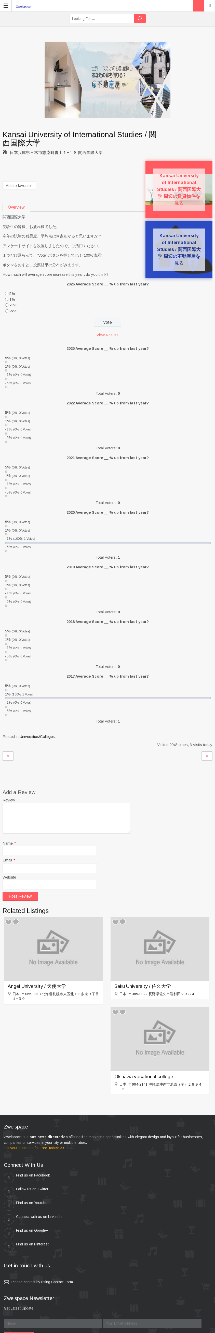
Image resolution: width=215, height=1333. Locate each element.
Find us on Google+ (26, 1205)
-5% (13, 311)
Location (210, 6)
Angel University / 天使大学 (37, 986)
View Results (107, 335)
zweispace (82, 1327)
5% (12, 293)
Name (9, 843)
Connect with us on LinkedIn (135, 1192)
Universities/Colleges (37, 736)
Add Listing (198, 5)
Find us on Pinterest (128, 1205)
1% (12, 299)
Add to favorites (19, 185)
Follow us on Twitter (128, 1178)
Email (9, 860)
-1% (13, 305)
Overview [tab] (16, 207)
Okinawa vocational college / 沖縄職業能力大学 (146, 1076)
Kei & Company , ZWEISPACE (139, 1327)
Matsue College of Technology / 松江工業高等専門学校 (206, 756)
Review (9, 800)
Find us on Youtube (25, 1192)
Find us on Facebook (27, 1178)
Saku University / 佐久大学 (142, 986)
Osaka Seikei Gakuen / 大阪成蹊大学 (8, 756)
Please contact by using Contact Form (42, 1241)
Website (9, 877)
